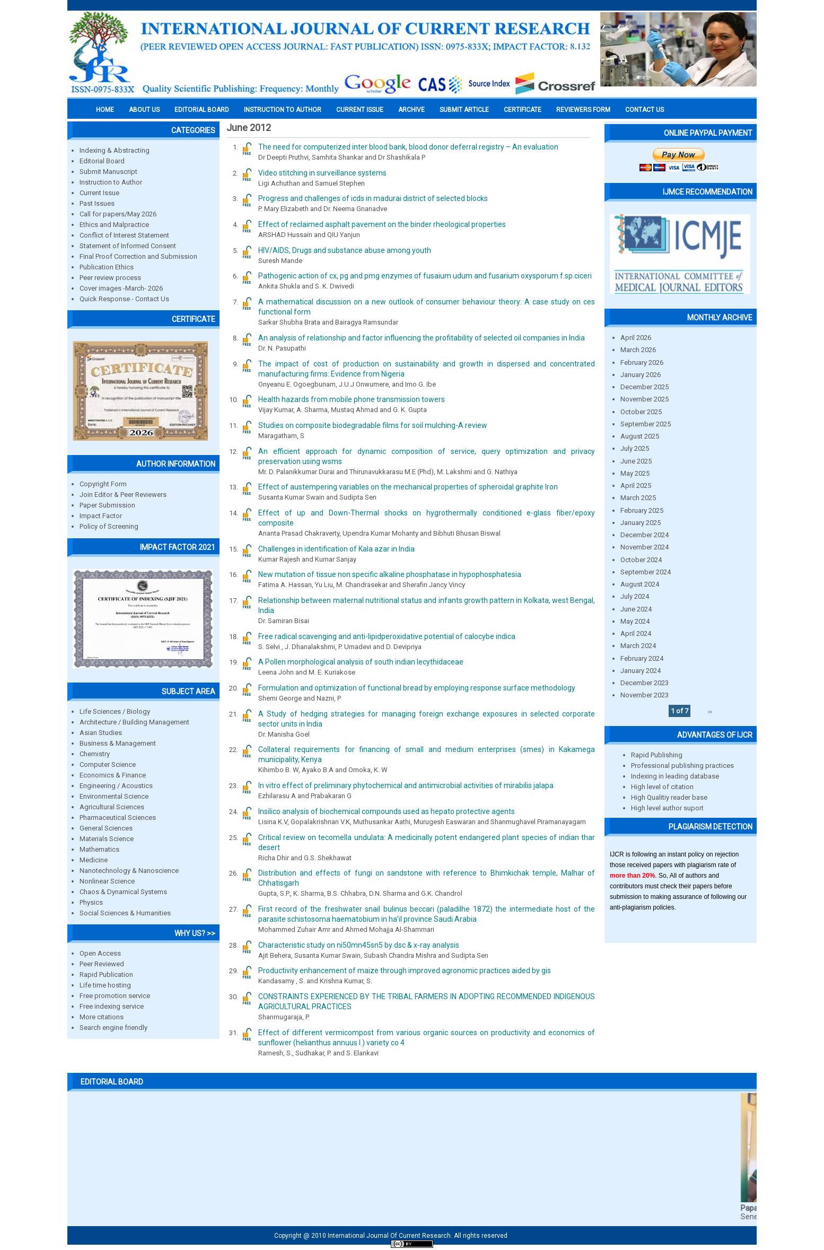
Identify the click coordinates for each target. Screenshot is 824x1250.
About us (144, 109)
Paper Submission (107, 505)
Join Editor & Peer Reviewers (123, 495)
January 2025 (640, 523)
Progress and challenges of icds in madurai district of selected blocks (373, 198)
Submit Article (464, 109)
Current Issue (359, 109)
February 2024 (641, 658)
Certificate (522, 109)
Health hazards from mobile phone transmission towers (351, 399)
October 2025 (641, 412)
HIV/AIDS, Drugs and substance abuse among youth (344, 250)
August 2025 (639, 436)
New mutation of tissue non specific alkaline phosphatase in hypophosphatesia (389, 574)
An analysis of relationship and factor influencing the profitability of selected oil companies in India (421, 338)
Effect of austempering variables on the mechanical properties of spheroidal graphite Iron (408, 487)
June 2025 (636, 461)
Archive (411, 109)
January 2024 (640, 671)
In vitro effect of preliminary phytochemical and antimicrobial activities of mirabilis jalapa (406, 785)
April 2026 (635, 338)
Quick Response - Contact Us (124, 299)
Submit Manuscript (108, 172)
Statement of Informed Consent (128, 246)
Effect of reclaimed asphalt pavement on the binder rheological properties (382, 224)
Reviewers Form (583, 109)
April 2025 (635, 485)
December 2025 (644, 387)
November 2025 (644, 399)
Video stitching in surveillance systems (322, 173)
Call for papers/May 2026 (118, 214)
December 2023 (644, 683)
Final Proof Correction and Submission (138, 256)
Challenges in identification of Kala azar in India (336, 549)
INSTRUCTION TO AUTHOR (282, 109)
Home (105, 109)
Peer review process (110, 278)
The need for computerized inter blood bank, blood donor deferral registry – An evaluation (408, 147)
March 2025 (638, 498)
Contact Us (644, 109)
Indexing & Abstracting (115, 150)
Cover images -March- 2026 (121, 288)
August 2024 (639, 584)
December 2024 (644, 535)
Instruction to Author (111, 182)
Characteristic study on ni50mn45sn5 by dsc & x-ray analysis (358, 945)
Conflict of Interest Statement (124, 235)
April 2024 (635, 633)
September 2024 (645, 572)
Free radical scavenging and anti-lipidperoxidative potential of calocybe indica (386, 636)
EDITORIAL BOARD (201, 109)
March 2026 (638, 350)
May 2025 (635, 473)
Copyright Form (103, 484)
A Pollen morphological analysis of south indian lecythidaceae (360, 662)
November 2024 (644, 547)
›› (710, 711)
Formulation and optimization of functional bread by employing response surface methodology (416, 688)
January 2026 (640, 375)
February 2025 (641, 510)
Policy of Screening (109, 526)
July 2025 (634, 448)
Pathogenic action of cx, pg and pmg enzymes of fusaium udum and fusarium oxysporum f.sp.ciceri (425, 276)
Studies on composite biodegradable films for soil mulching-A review (372, 425)
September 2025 (645, 424)
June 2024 (636, 609)
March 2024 (638, 646)
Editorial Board (102, 161)
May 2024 (635, 621)
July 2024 (634, 596)
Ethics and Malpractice (114, 225)
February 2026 (641, 362)
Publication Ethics (107, 267)
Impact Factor (101, 516)
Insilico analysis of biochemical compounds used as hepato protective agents (386, 811)
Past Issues (97, 203)
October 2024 (641, 560)
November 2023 (644, 695)
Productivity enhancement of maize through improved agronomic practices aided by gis (404, 970)
